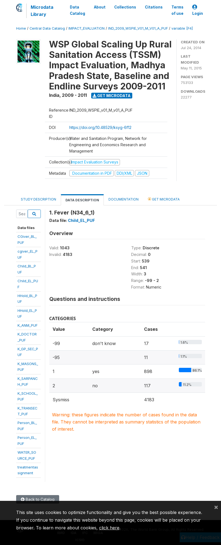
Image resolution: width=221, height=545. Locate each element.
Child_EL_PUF (81, 220)
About (99, 7)
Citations (154, 7)
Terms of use (177, 10)
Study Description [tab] (38, 199)
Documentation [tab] (123, 199)
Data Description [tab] (82, 200)
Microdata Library (42, 10)
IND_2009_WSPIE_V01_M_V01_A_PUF (138, 28)
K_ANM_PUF (28, 325)
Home (21, 28)
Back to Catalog (37, 499)
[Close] (216, 507)
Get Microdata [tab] (164, 199)
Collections (125, 7)
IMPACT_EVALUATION (86, 28)
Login (197, 10)
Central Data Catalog (47, 28)
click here (109, 527)
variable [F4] (182, 28)
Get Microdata (112, 95)
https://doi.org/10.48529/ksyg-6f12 (100, 127)
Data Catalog (77, 10)
